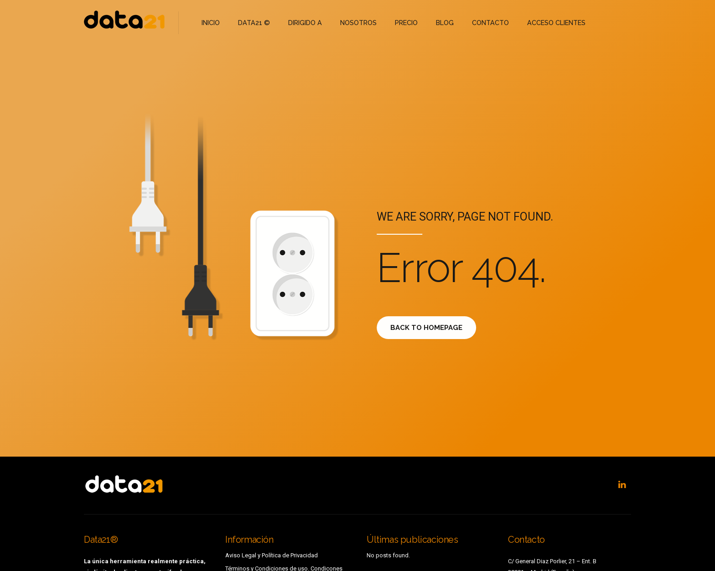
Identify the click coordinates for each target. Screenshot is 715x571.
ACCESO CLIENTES (544, 22)
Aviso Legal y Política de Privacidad (271, 555)
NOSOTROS (352, 22)
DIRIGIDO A (300, 22)
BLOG (436, 22)
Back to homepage (432, 328)
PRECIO (399, 22)
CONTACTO (481, 22)
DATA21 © (252, 22)
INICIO (210, 22)
